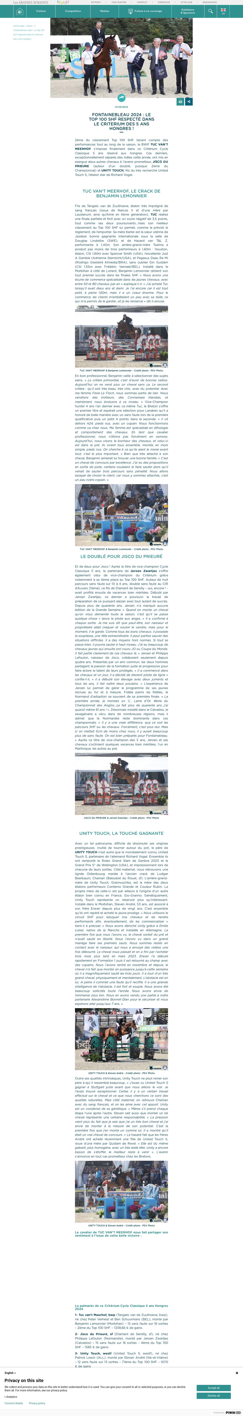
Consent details (14, 1403)
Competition (73, 11)
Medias (104, 11)
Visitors (41, 11)
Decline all (214, 1395)
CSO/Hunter (119, 2)
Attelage (186, 2)
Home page (18, 26)
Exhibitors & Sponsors (188, 11)
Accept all (214, 1387)
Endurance (210, 2)
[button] (41, 11)
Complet (142, 2)
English (11, 1372)
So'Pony (96, 2)
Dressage (164, 2)
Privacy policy (37, 1403)
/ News (28, 26)
